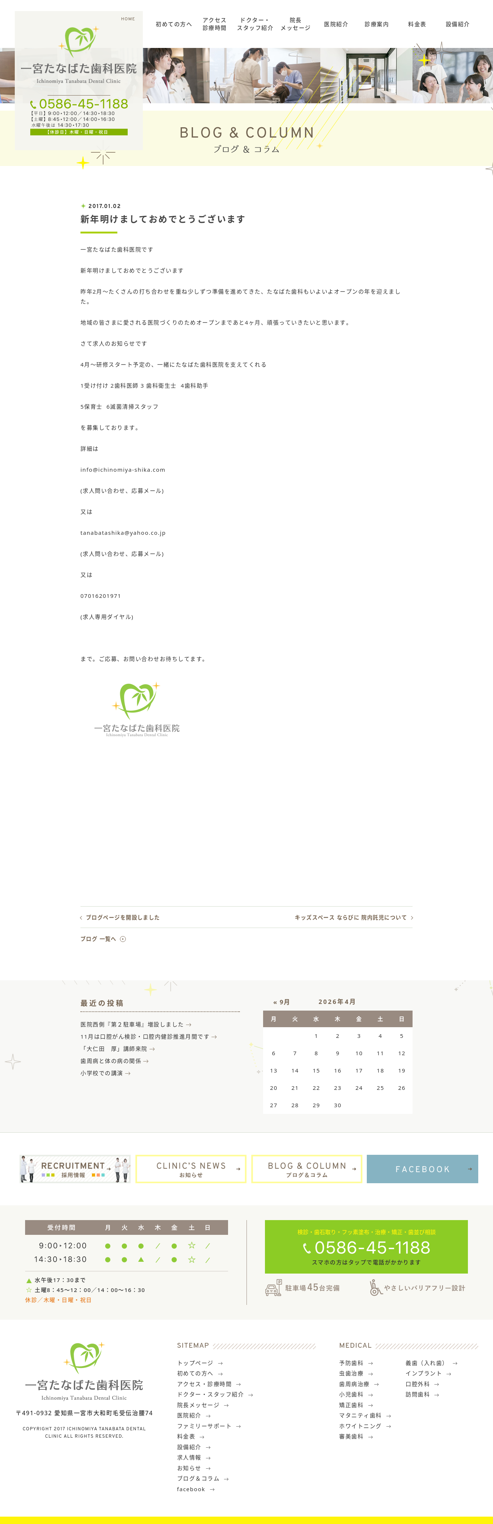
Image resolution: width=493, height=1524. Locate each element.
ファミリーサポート (209, 1426)
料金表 (417, 24)
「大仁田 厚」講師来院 (114, 1048)
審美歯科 (356, 1436)
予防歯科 (356, 1363)
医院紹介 (336, 24)
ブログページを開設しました (123, 917)
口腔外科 (423, 1384)
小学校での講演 (101, 1073)
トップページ (200, 1363)
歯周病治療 (359, 1384)
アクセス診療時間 (215, 23)
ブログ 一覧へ (98, 938)
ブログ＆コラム (203, 1478)
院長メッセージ (295, 23)
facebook (196, 1489)
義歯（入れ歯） (432, 1363)
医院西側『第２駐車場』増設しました (132, 1024)
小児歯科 (356, 1394)
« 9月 (282, 1002)
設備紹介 (458, 24)
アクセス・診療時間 (209, 1384)
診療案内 (377, 24)
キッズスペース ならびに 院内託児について (351, 917)
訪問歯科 (423, 1394)
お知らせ (194, 1468)
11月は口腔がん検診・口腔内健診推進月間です (145, 1036)
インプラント (429, 1373)
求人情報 (194, 1457)
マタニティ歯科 (365, 1415)
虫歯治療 (356, 1373)
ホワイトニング (365, 1426)
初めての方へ (174, 24)
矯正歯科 (356, 1405)
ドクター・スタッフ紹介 (255, 23)
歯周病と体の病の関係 (110, 1060)
